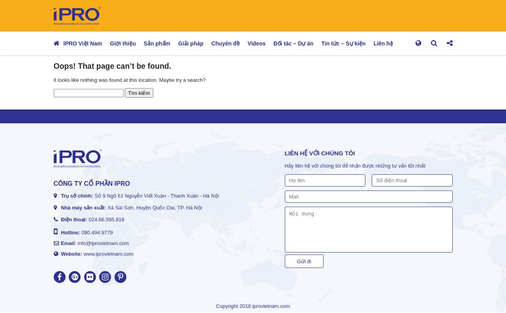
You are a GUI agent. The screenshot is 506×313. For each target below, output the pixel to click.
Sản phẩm (157, 43)
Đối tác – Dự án (294, 43)
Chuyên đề (225, 43)
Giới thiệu (123, 43)
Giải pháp (190, 43)
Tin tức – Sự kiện (344, 43)
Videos (257, 43)
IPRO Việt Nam (83, 43)
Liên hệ (383, 43)
